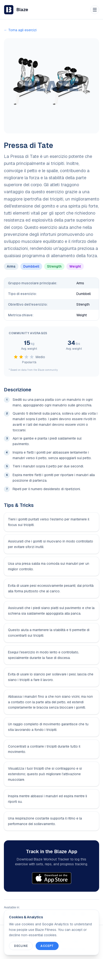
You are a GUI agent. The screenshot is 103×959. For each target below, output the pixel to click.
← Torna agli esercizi (20, 30)
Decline (21, 946)
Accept (47, 946)
